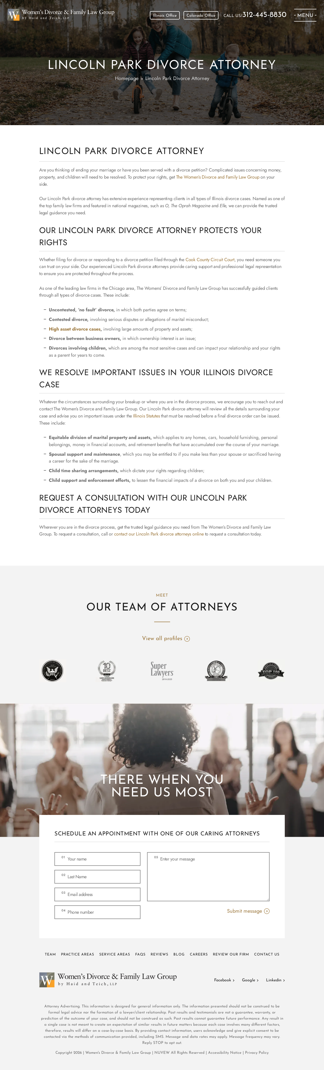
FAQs (140, 955)
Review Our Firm (231, 955)
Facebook (222, 980)
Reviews (159, 955)
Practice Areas (77, 955)
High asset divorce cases (74, 329)
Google (248, 980)
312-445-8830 (264, 15)
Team (50, 955)
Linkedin (273, 980)
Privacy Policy (257, 1053)
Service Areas (114, 955)
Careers (199, 955)
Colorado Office (201, 16)
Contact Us (266, 955)
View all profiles (162, 639)
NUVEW (162, 1053)
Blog (179, 955)
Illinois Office (165, 16)
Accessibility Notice (225, 1053)
